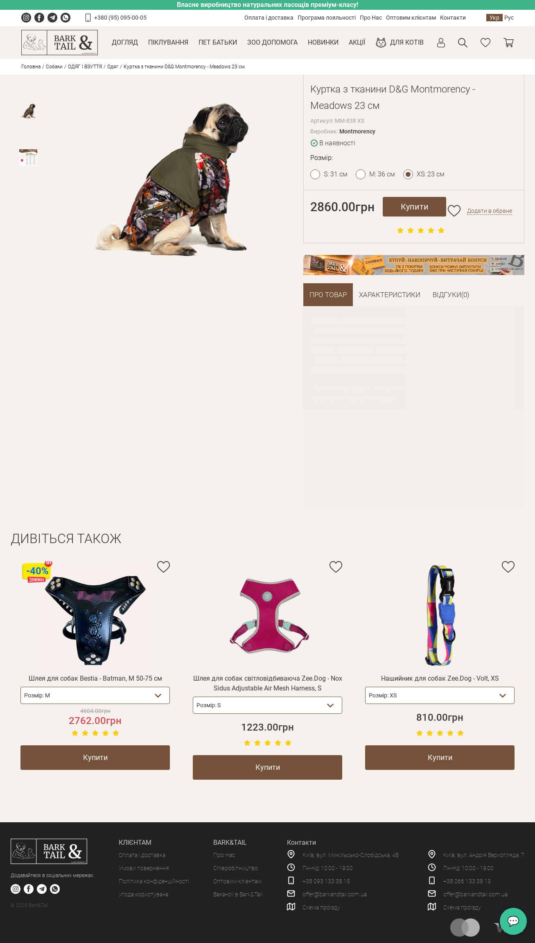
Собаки (54, 67)
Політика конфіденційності (154, 881)
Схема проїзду (321, 907)
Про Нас (371, 17)
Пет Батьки (218, 42)
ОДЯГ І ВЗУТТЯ (85, 67)
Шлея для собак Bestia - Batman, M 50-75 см (95, 678)
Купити (415, 207)
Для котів (407, 42)
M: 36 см (382, 174)
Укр (494, 17)
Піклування (168, 42)
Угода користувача (143, 894)
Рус (509, 17)
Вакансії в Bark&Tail (237, 894)
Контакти (453, 17)
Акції (357, 42)
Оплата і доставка (268, 17)
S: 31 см (336, 174)
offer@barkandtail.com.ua (334, 894)
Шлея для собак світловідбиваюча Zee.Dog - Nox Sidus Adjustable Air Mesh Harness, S (267, 683)
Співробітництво (235, 868)
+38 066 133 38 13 (467, 881)
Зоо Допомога (272, 42)
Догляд (125, 42)
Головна (31, 67)
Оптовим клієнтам (411, 17)
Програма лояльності (327, 17)
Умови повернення (144, 868)
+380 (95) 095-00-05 (120, 17)
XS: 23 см (431, 174)
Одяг (112, 67)
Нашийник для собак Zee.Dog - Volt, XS (440, 678)
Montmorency (357, 131)
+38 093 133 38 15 (326, 881)
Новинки (323, 42)
